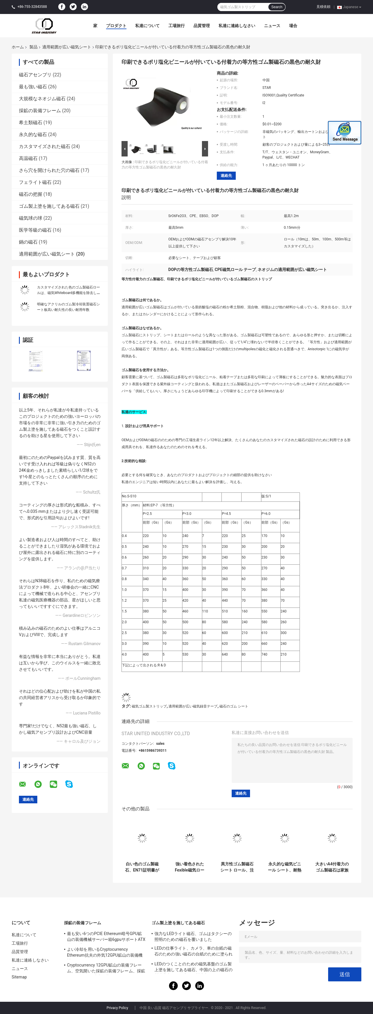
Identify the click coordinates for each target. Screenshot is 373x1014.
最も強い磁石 (33, 86)
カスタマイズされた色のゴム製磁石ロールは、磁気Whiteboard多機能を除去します (68, 292)
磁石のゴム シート (233, 706)
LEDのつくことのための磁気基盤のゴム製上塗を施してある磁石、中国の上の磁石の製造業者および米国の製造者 (193, 968)
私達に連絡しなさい (237, 25)
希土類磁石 (30, 122)
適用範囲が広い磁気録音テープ (192, 706)
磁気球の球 (30, 218)
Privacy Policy (117, 1008)
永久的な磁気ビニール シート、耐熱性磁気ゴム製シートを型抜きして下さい (284, 867)
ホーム (18, 47)
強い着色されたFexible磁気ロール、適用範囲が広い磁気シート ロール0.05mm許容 (189, 867)
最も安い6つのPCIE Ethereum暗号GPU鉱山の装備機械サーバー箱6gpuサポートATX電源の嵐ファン (106, 937)
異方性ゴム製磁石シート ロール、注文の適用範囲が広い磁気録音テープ (237, 867)
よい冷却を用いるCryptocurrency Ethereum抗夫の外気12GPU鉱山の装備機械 (104, 953)
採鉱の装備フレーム (40, 110)
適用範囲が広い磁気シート (66, 47)
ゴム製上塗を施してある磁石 (49, 206)
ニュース (272, 25)
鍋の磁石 (28, 242)
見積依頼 (323, 7)
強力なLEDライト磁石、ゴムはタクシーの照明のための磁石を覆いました (193, 936)
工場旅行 (176, 25)
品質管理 (201, 25)
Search (276, 7)
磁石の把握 (30, 194)
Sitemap (19, 977)
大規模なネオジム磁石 (42, 98)
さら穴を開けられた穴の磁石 (49, 170)
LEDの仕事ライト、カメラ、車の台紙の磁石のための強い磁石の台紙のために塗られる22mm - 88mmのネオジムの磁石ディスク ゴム (193, 952)
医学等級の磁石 (35, 230)
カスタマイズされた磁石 (44, 146)
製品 (33, 47)
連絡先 (226, 175)
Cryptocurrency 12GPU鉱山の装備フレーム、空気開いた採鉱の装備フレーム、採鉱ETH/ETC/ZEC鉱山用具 (106, 969)
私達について (147, 25)
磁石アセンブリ (35, 75)
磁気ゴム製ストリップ (149, 706)
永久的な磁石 (33, 134)
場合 (293, 25)
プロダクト (116, 25)
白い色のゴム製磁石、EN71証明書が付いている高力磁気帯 (142, 867)
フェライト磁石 (35, 182)
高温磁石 (28, 158)
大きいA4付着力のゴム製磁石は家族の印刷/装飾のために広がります (332, 867)
